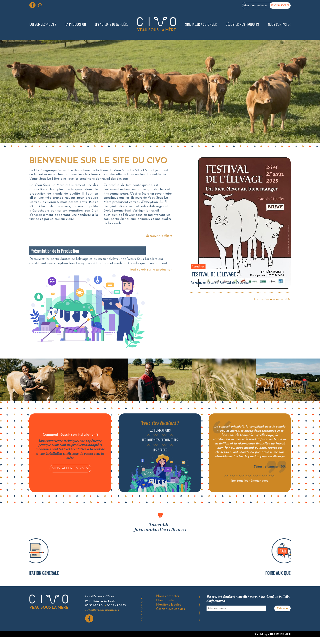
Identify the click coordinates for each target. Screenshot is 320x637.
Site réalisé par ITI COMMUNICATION (272, 634)
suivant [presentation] (316, 380)
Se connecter (280, 5)
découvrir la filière (159, 236)
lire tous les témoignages (249, 480)
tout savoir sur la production (151, 269)
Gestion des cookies (170, 609)
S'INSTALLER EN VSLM (70, 468)
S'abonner (282, 608)
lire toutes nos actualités (272, 299)
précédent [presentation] (4, 380)
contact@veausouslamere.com (102, 610)
